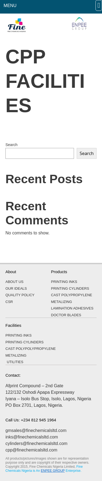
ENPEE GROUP (53, 471)
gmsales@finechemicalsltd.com (35, 430)
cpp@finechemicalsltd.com (31, 450)
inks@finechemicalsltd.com (31, 437)
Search (11, 145)
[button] (98, 5)
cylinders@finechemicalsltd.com (36, 443)
